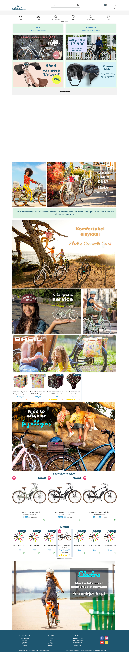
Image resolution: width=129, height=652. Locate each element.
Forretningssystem (71, 650)
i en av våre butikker (93, 30)
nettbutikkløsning (84, 650)
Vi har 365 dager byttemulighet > (38, 30)
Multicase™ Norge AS (100, 650)
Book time (85, 30)
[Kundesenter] (109, 5)
